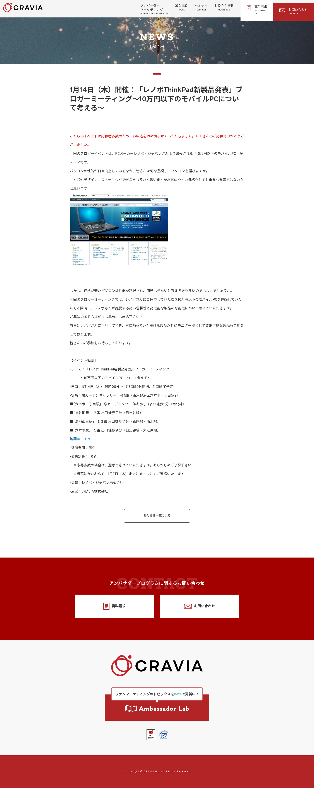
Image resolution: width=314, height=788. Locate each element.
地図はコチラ (80, 439)
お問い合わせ (293, 11)
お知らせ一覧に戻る (157, 516)
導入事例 (181, 8)
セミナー (201, 8)
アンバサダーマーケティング (154, 9)
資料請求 (257, 10)
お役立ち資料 (224, 8)
